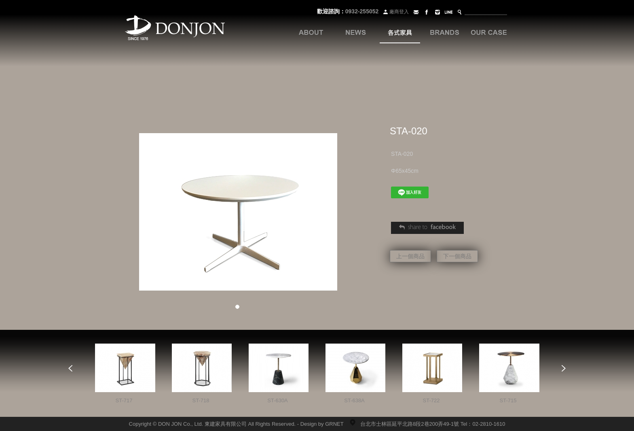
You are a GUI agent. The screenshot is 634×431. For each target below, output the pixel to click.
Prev (70, 368)
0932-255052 (362, 11)
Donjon (175, 28)
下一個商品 (457, 256)
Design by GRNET (322, 424)
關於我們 (311, 32)
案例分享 (489, 32)
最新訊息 (355, 32)
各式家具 (400, 32)
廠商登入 (395, 12)
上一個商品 (410, 256)
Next (563, 368)
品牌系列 (444, 32)
